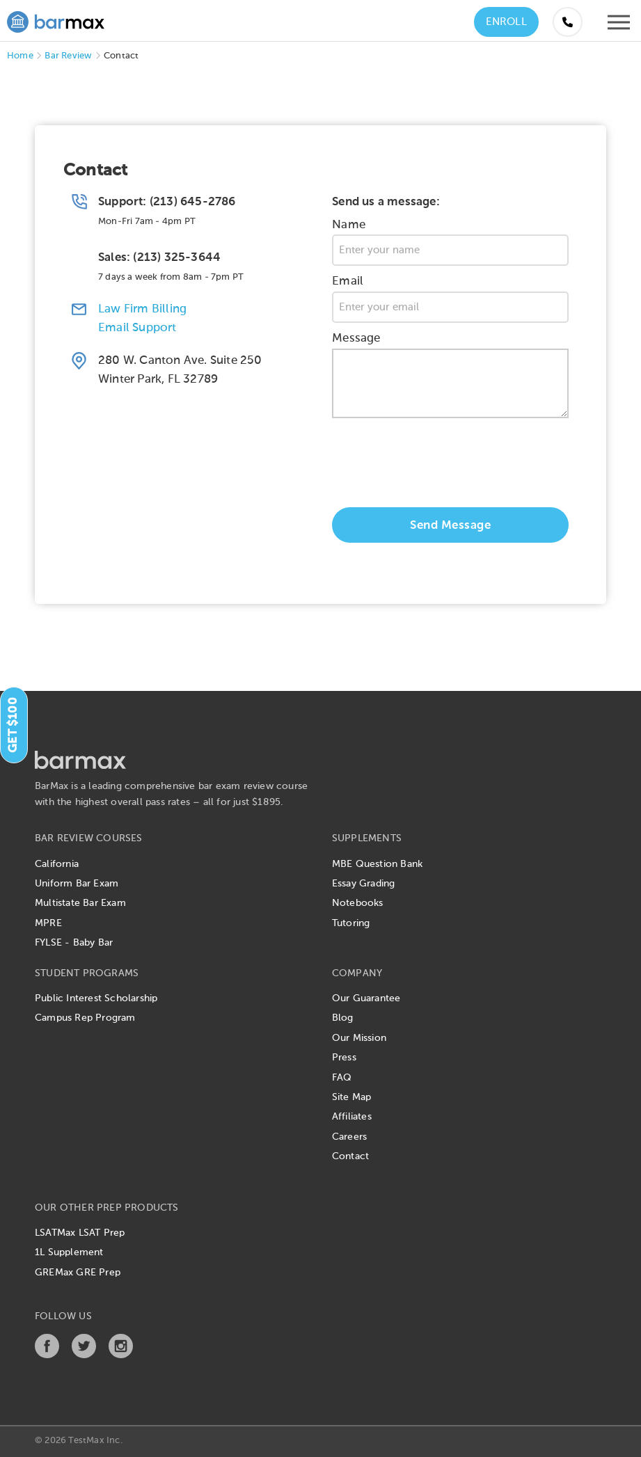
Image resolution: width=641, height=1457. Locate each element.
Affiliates (352, 1117)
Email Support (137, 328)
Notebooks (357, 903)
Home (20, 56)
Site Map (352, 1097)
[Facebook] (47, 1355)
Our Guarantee (366, 998)
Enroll (506, 22)
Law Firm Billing (142, 309)
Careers (349, 1137)
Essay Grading (363, 884)
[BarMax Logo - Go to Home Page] (55, 20)
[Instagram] (121, 1355)
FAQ (342, 1078)
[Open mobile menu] (618, 25)
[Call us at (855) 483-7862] (568, 22)
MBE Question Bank (377, 864)
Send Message (450, 526)
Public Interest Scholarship (96, 998)
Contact (350, 1156)
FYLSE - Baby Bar (74, 943)
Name (348, 225)
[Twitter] (84, 1355)
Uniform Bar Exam (76, 884)
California (57, 864)
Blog (343, 1018)
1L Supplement (69, 1252)
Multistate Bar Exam (80, 903)
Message (356, 338)
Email (347, 281)
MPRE (48, 923)
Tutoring (351, 923)
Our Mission (359, 1038)
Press (344, 1057)
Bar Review (68, 56)
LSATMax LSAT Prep (80, 1233)
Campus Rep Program (85, 1018)
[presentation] (438, 466)
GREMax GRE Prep (77, 1272)
